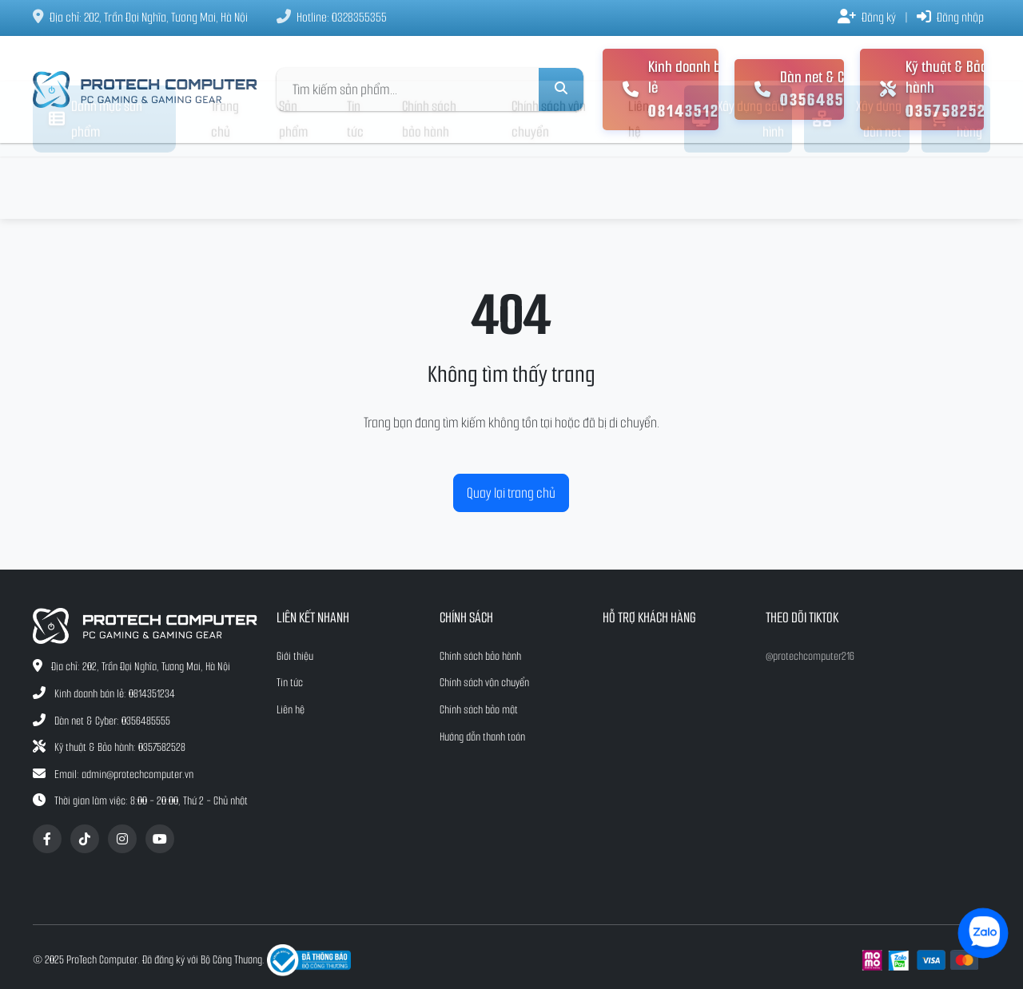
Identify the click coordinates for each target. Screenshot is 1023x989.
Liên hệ (638, 181)
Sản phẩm (293, 181)
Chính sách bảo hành (429, 181)
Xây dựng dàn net (857, 181)
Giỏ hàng (956, 181)
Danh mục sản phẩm (95, 181)
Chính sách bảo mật (479, 709)
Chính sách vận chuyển (549, 181)
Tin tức (355, 181)
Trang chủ (225, 181)
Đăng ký (867, 17)
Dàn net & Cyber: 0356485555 (112, 721)
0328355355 (359, 17)
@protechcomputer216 (810, 656)
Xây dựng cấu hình (738, 181)
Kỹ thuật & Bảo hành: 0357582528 (119, 747)
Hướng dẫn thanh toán (482, 737)
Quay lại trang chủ (511, 492)
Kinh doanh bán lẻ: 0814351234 (114, 693)
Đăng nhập (950, 17)
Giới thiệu (295, 656)
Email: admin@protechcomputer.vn (123, 774)
